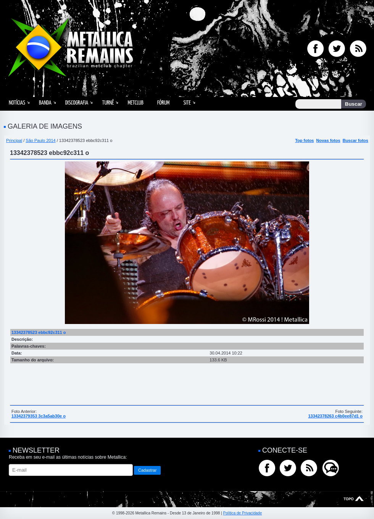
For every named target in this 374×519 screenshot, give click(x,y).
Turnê (108, 103)
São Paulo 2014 (40, 140)
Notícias (17, 103)
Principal (14, 140)
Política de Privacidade (242, 513)
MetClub (135, 103)
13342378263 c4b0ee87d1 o (335, 416)
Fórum (163, 103)
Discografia (77, 103)
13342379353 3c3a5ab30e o (38, 416)
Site (187, 103)
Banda (45, 103)
